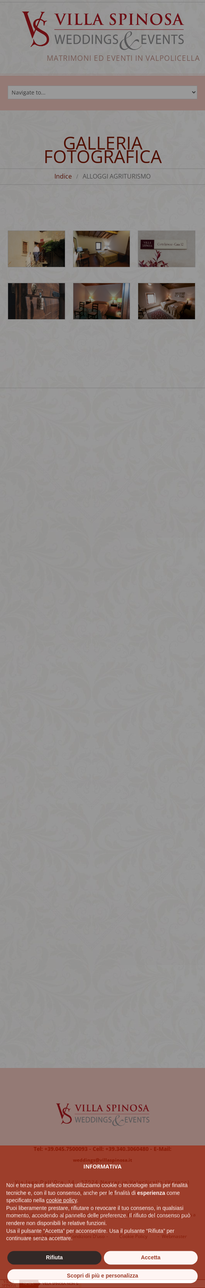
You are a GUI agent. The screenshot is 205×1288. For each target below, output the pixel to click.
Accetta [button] (151, 1272)
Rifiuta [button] (54, 1272)
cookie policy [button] (61, 1215)
